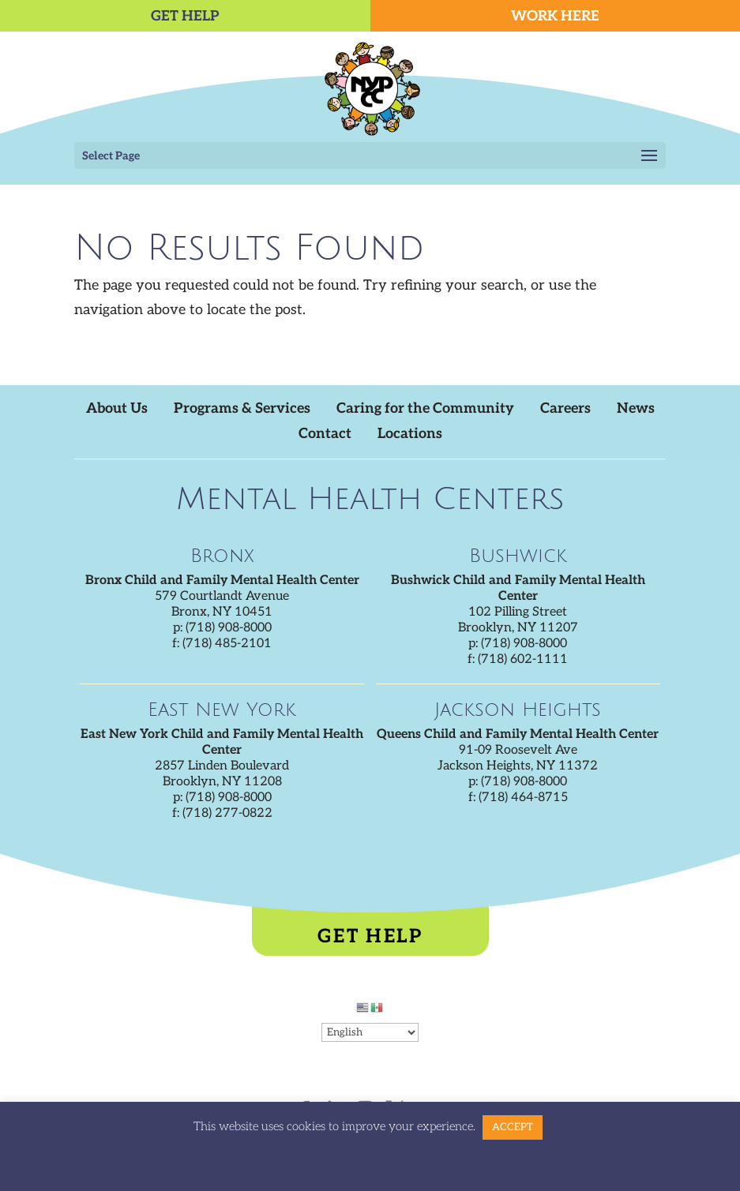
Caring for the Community (425, 408)
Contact (325, 433)
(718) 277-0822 (227, 813)
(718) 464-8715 (523, 797)
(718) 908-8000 (229, 627)
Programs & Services (242, 408)
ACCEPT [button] (512, 1127)
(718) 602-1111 (523, 659)
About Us (117, 408)
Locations (410, 433)
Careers (565, 408)
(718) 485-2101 (227, 643)
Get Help (370, 936)
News (636, 408)
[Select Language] (370, 1032)
